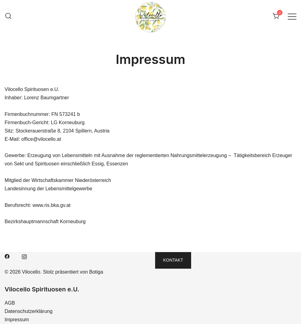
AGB (10, 303)
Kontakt (173, 260)
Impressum (17, 319)
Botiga (96, 272)
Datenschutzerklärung (29, 311)
